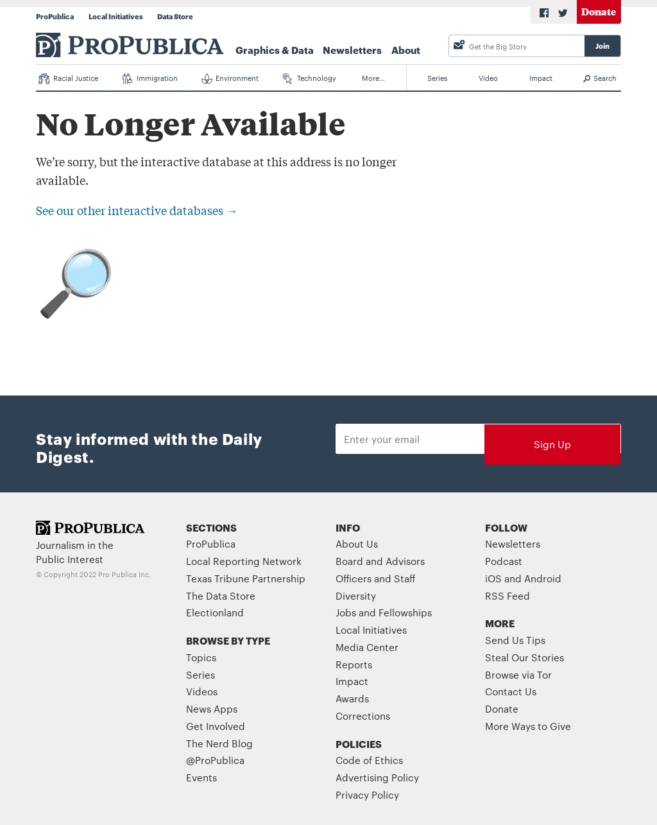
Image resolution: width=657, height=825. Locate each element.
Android (542, 578)
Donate (598, 11)
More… (373, 78)
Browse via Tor (518, 674)
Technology (310, 78)
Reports (354, 664)
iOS (493, 578)
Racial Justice (68, 78)
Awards (352, 698)
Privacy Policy (367, 794)
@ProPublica (215, 760)
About (405, 49)
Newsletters (352, 49)
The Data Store (220, 595)
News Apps (211, 708)
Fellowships (405, 612)
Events (201, 777)
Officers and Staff (376, 578)
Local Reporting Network (244, 561)
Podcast (503, 561)
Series (437, 78)
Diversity (356, 595)
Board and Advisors (380, 561)
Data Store (175, 16)
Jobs (346, 612)
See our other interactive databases (136, 210)
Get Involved (215, 726)
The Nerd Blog (219, 743)
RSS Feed (507, 595)
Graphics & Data (274, 49)
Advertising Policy (377, 777)
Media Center (367, 647)
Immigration (150, 78)
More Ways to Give (528, 726)
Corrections (363, 715)
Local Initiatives (116, 16)
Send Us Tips (515, 640)
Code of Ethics (369, 760)
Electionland (215, 612)
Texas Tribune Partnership (245, 578)
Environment (230, 78)
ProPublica (55, 16)
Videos (202, 691)
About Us (357, 543)
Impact (540, 78)
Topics (201, 657)
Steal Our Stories (524, 657)
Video (488, 78)
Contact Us (510, 691)
